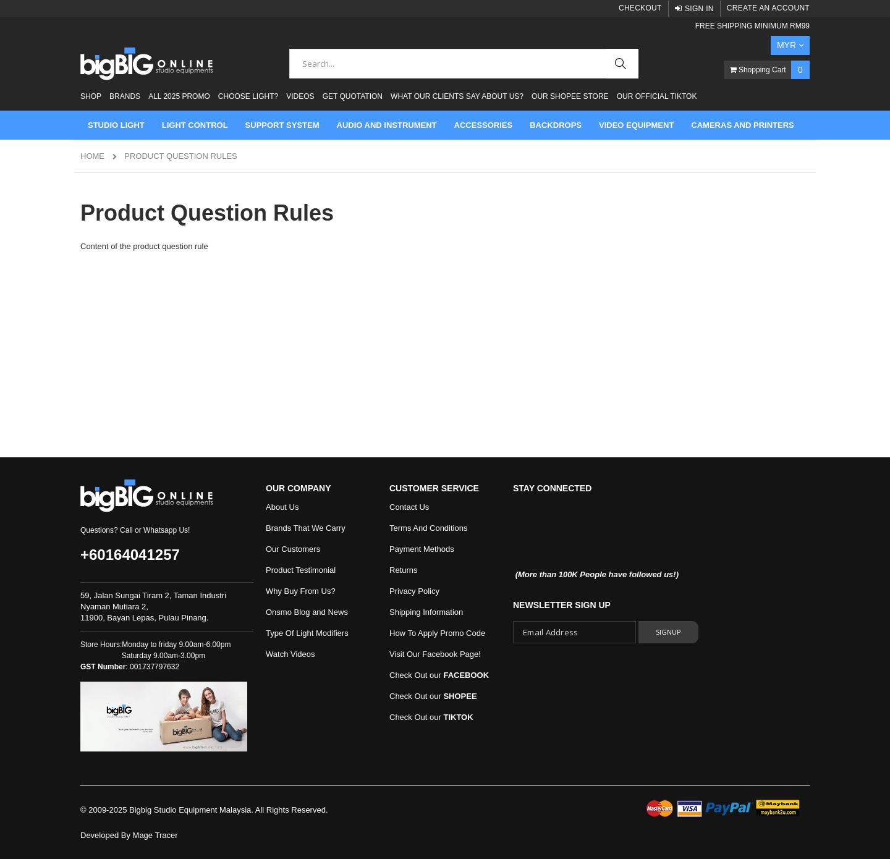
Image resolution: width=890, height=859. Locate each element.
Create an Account (768, 8)
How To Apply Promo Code (437, 633)
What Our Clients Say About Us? (457, 96)
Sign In (699, 8)
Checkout (640, 8)
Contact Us (409, 507)
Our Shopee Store (570, 96)
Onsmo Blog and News (307, 612)
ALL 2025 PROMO (179, 96)
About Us (282, 507)
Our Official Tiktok (657, 96)
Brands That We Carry (305, 528)
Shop (90, 96)
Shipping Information (426, 612)
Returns (403, 570)
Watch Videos (290, 654)
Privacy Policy (414, 591)
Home (92, 156)
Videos (300, 96)
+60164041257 (130, 554)
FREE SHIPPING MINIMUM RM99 (752, 26)
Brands (124, 96)
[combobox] (463, 63)
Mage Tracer (155, 835)
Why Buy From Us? (301, 591)
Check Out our (439, 675)
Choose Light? (248, 96)
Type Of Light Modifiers (307, 633)
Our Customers (293, 549)
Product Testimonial (301, 570)
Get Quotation (353, 96)
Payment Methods (421, 549)
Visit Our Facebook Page (433, 654)
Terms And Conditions (428, 528)
